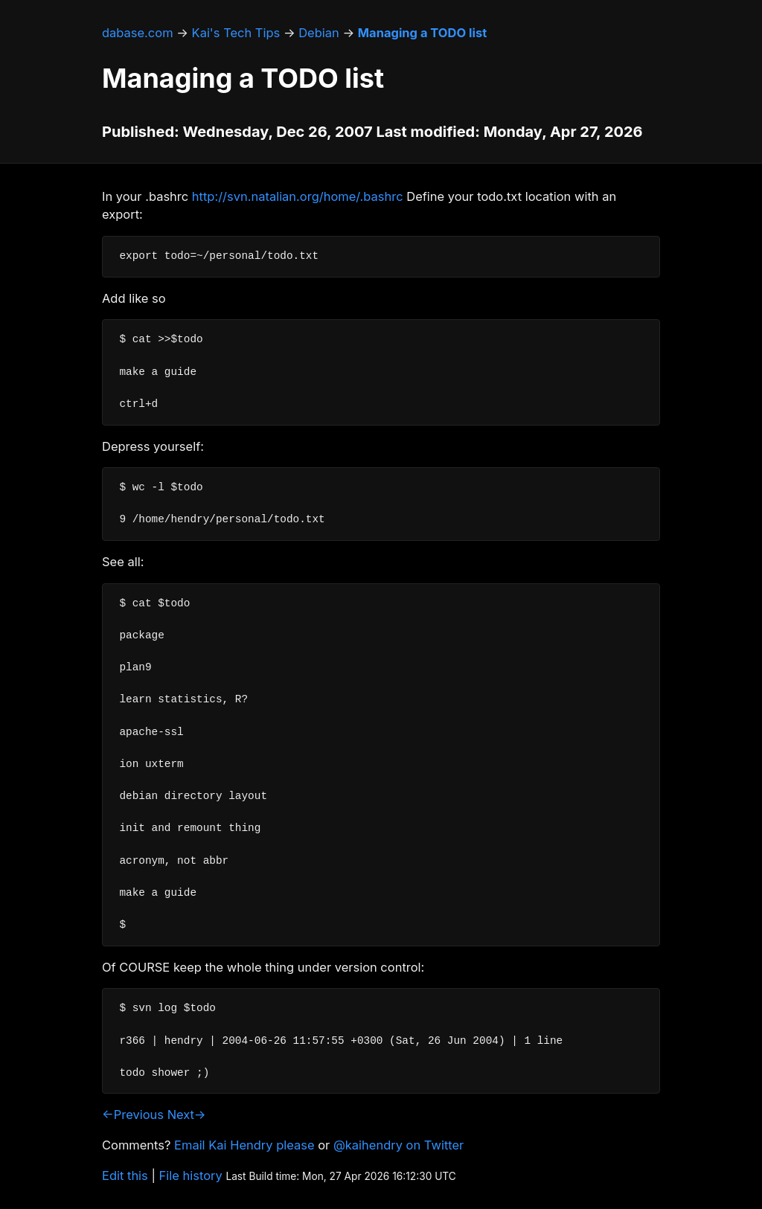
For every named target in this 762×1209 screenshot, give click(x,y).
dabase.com (137, 32)
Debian (318, 32)
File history (190, 1175)
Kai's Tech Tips (236, 32)
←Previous (133, 1114)
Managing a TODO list (422, 32)
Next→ (186, 1114)
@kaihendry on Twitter (398, 1145)
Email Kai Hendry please (244, 1145)
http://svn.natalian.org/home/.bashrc (297, 196)
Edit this (125, 1175)
